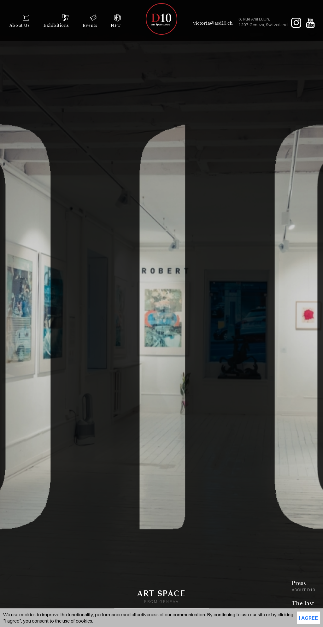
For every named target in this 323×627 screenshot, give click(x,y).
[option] (281, 587)
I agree (308, 618)
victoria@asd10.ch (213, 23)
